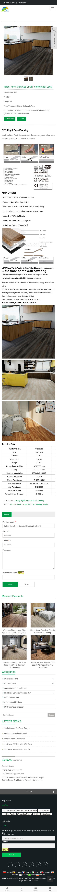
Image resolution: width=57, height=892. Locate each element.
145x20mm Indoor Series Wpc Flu (17, 749)
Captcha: (5, 842)
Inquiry (36, 888)
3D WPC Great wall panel (42, 814)
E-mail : (7, 541)
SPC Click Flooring (9, 814)
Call (21, 888)
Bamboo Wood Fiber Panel (14, 739)
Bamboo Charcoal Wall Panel (15, 688)
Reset (27, 584)
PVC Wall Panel (44, 810)
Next (50, 51)
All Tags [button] (29, 792)
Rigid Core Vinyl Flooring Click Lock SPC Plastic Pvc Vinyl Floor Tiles (43, 664)
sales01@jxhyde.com (15, 774)
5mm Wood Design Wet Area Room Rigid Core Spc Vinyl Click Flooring (14, 664)
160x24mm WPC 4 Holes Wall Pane (18, 744)
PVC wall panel (10, 684)
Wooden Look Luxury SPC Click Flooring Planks (29, 504)
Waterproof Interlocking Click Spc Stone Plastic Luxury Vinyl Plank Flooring (14, 632)
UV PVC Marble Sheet (13, 702)
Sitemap (35, 880)
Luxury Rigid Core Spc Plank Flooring (29, 501)
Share (7, 888)
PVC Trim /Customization (14, 707)
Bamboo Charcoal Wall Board (15, 733)
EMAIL (21, 119)
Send (10, 584)
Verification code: (10, 573)
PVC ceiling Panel (11, 679)
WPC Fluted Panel (11, 698)
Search (51, 715)
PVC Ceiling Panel (9, 810)
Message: (7, 550)
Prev (7, 51)
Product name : (10, 522)
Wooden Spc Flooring (24, 814)
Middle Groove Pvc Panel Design (16, 728)
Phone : (7, 531)
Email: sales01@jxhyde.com (15, 3)
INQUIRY (9, 119)
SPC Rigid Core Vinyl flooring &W (17, 693)
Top (50, 888)
